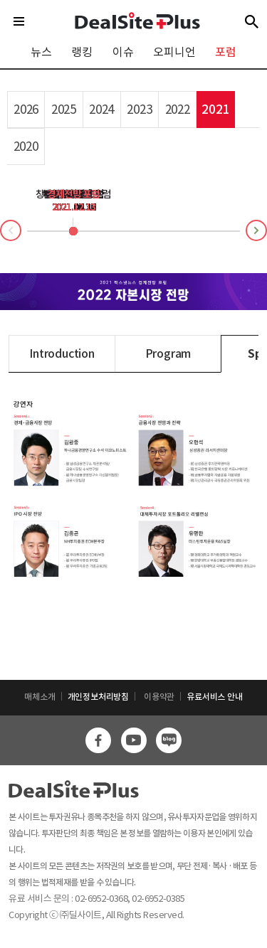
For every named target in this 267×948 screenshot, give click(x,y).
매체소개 (39, 696)
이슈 (123, 52)
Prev (0, 232)
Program (168, 353)
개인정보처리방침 (98, 696)
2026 (26, 109)
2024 (101, 109)
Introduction (62, 353)
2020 (26, 146)
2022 (177, 109)
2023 (139, 109)
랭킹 (82, 52)
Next (266, 228)
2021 (215, 109)
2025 (63, 109)
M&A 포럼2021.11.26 (73, 200)
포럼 (225, 52)
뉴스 (41, 52)
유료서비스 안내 (214, 696)
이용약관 (159, 696)
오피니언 (174, 52)
